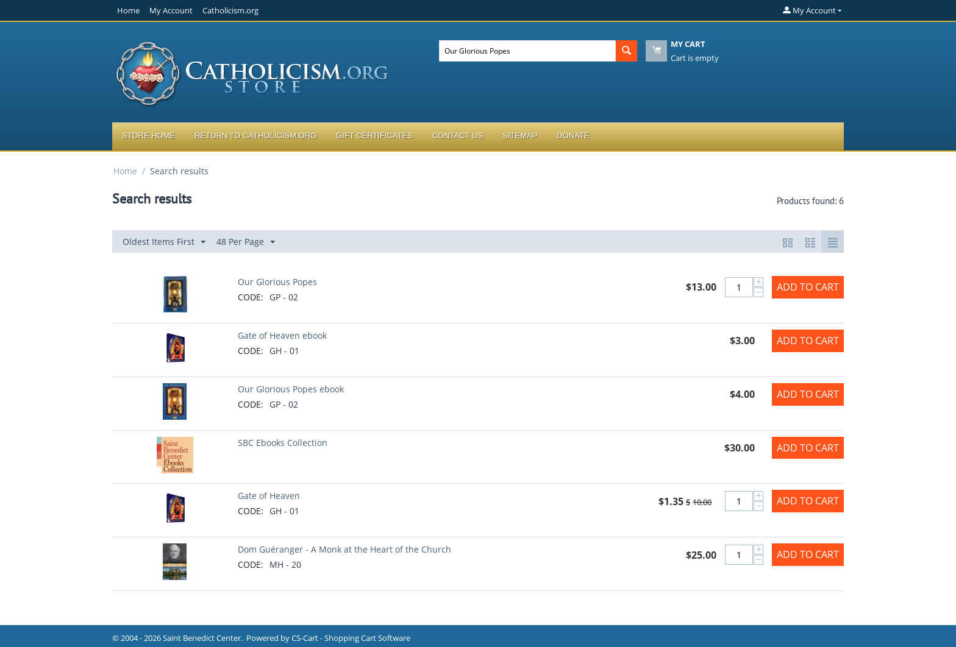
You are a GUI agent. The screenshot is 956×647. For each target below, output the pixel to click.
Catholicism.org (230, 10)
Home (128, 10)
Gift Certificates (374, 135)
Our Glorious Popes (277, 282)
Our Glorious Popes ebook (291, 389)
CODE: (250, 297)
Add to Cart (808, 287)
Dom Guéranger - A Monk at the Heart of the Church (344, 549)
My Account (171, 10)
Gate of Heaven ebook (282, 335)
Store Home (148, 135)
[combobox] (527, 51)
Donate (573, 135)
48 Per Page (245, 242)
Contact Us (457, 135)
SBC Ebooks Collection (282, 442)
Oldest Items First (164, 242)
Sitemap (519, 135)
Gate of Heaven (269, 495)
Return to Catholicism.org (255, 135)
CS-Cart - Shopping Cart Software (350, 637)
